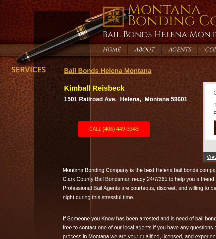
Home (111, 49)
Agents (179, 49)
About (144, 49)
